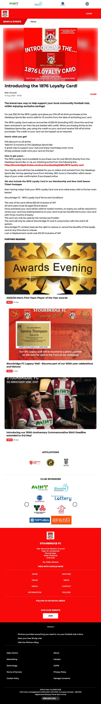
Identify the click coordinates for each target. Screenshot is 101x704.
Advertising (12, 659)
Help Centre (12, 653)
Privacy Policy (60, 672)
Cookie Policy (13, 678)
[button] (91, 94)
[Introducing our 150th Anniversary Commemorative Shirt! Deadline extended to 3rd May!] (50, 403)
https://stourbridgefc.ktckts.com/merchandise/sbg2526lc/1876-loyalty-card (44, 165)
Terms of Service (14, 672)
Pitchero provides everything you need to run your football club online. (50, 634)
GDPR (56, 666)
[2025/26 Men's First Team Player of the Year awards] (50, 268)
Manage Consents (62, 678)
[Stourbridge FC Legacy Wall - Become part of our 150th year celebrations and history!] (50, 334)
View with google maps (50, 566)
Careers (57, 659)
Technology (12, 666)
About (56, 653)
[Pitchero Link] (50, 630)
